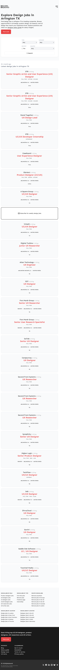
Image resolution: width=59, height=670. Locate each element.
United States (34, 82)
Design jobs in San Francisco (9, 617)
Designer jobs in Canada (27, 617)
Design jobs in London (7, 613)
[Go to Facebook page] (46, 665)
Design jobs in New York (8, 615)
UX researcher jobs (6, 604)
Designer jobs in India (26, 619)
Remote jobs (20, 597)
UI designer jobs (5, 599)
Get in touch (18, 648)
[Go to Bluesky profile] (54, 665)
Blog (2, 648)
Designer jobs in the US (26, 613)
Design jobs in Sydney (7, 619)
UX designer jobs (6, 597)
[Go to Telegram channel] (57, 665)
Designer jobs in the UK (27, 615)
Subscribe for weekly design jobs (30, 213)
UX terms (4, 654)
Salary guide (5, 650)
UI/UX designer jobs (7, 601)
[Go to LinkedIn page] (49, 665)
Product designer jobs (7, 595)
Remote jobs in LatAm (38, 606)
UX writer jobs (5, 606)
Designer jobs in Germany (27, 621)
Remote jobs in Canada (38, 604)
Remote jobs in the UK (38, 601)
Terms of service (19, 652)
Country (32, 46)
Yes (23, 48)
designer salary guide (15, 27)
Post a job (6, 31)
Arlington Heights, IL (24, 270)
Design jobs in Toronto (7, 621)
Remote (20, 308)
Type (23, 40)
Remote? (24, 46)
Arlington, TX (28, 499)
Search (29, 53)
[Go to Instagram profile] (52, 665)
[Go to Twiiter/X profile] (43, 665)
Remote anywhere (37, 595)
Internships (20, 601)
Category (41, 40)
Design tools (5, 652)
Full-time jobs (21, 595)
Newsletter (17, 650)
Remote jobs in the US (38, 599)
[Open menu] (56, 6)
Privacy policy (19, 654)
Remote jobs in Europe (38, 597)
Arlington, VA (25, 82)
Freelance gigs (21, 599)
